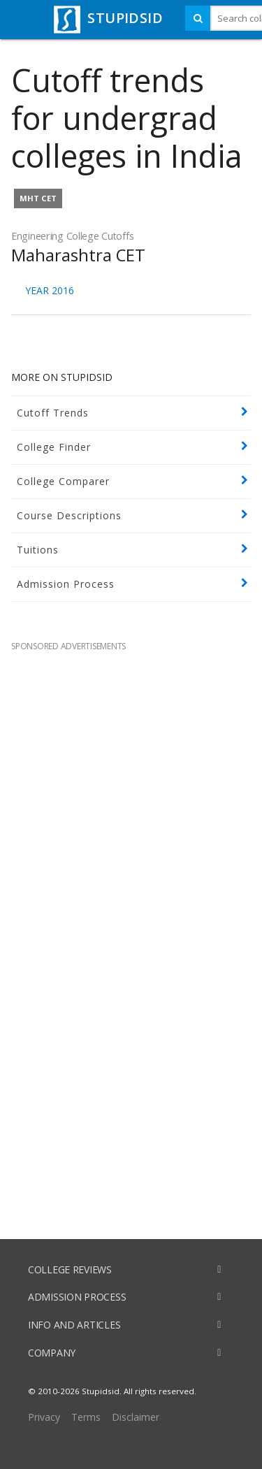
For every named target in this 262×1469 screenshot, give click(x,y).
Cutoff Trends (53, 412)
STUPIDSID (106, 17)
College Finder (54, 447)
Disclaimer (135, 1417)
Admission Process (66, 584)
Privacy (44, 1417)
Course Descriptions (69, 515)
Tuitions (38, 549)
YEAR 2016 (49, 290)
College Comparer (63, 481)
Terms (86, 1417)
